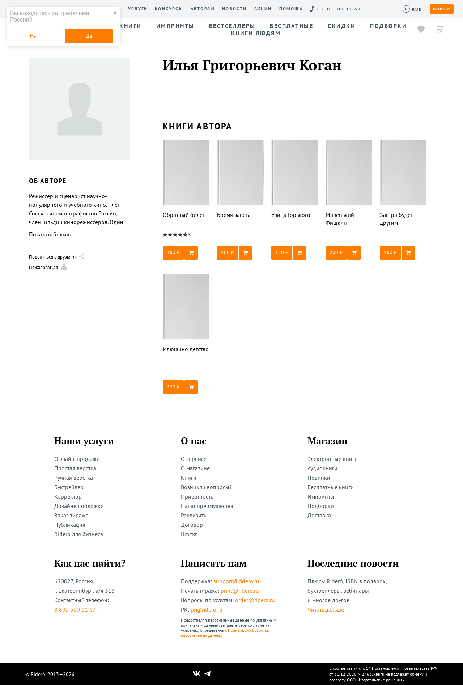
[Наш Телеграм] (207, 674)
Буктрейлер (69, 487)
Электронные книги (332, 458)
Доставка (319, 515)
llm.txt (189, 534)
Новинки (318, 477)
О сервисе (194, 458)
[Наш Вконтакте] (196, 674)
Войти (441, 9)
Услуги (138, 8)
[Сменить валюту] (412, 9)
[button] (186, 253)
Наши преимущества (207, 505)
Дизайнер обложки (79, 505)
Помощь (291, 8)
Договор (192, 524)
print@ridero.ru (240, 590)
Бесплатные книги (330, 487)
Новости (234, 8)
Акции (263, 8)
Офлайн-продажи (77, 458)
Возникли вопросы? (206, 487)
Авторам (203, 8)
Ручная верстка (73, 477)
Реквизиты (194, 515)
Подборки (320, 505)
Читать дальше (325, 609)
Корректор (68, 496)
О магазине (195, 468)
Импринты (320, 496)
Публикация (69, 524)
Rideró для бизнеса (78, 534)
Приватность (197, 496)
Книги (188, 477)
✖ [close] (115, 13)
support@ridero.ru (236, 581)
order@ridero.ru (255, 600)
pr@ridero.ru (206, 609)
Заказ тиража (71, 515)
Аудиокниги (322, 468)
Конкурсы (169, 8)
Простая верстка (75, 468)
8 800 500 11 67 (75, 609)
